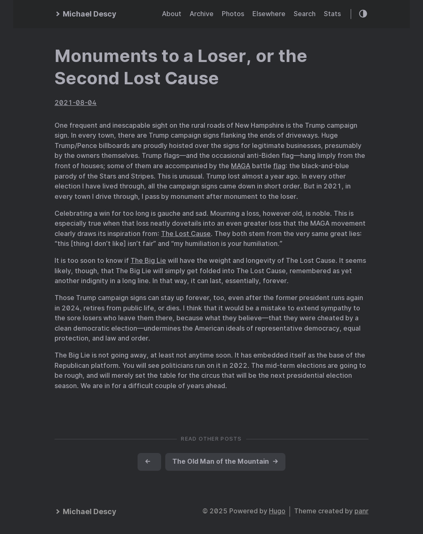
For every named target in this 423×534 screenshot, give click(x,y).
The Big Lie (148, 261)
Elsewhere (268, 14)
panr (361, 511)
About (171, 14)
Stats (332, 14)
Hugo (277, 511)
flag (279, 166)
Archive (202, 14)
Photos (233, 14)
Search (305, 14)
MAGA (240, 166)
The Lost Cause (186, 234)
